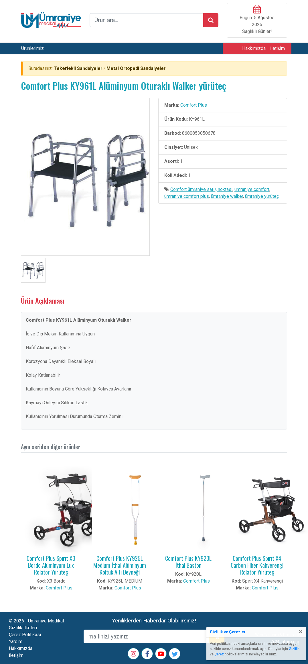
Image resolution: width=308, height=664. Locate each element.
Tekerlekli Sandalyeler (78, 68)
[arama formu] (147, 20)
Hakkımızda (254, 48)
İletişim (277, 48)
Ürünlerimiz (32, 48)
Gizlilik (294, 649)
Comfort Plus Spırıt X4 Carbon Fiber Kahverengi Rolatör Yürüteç (257, 565)
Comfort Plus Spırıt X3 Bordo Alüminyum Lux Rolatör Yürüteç (51, 565)
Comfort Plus (193, 105)
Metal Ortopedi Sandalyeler (136, 68)
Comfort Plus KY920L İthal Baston (188, 561)
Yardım (15, 641)
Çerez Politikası (25, 634)
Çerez (219, 654)
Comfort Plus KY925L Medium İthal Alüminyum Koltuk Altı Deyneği (119, 565)
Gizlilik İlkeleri (23, 627)
